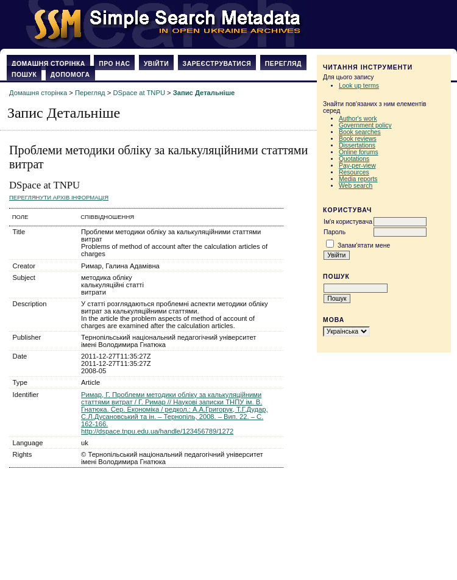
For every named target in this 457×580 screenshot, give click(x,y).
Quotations (354, 159)
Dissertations (357, 145)
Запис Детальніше (204, 92)
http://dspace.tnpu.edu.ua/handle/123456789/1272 (157, 431)
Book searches (360, 132)
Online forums (358, 152)
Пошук (24, 74)
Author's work (358, 118)
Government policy (365, 125)
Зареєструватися (217, 63)
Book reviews (358, 138)
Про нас (114, 63)
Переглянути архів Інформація (58, 197)
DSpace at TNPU (139, 92)
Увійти (156, 63)
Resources (354, 172)
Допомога (70, 74)
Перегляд (283, 63)
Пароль (334, 232)
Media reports (358, 179)
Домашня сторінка (48, 63)
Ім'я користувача (348, 221)
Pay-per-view (357, 165)
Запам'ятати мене (364, 245)
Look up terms (359, 85)
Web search (355, 185)
